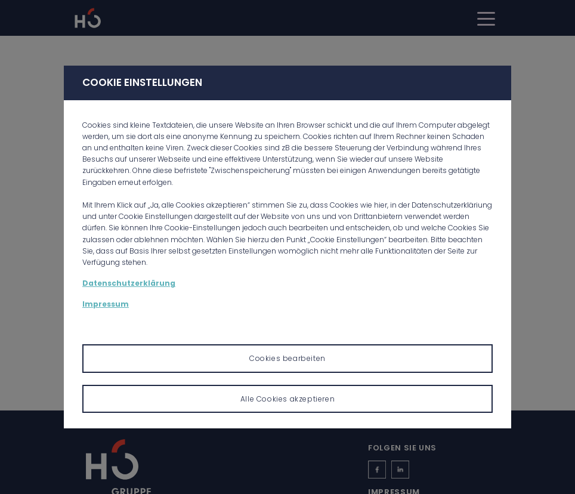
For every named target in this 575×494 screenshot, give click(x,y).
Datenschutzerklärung (128, 283)
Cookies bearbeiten (287, 358)
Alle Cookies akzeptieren (287, 399)
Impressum (105, 304)
